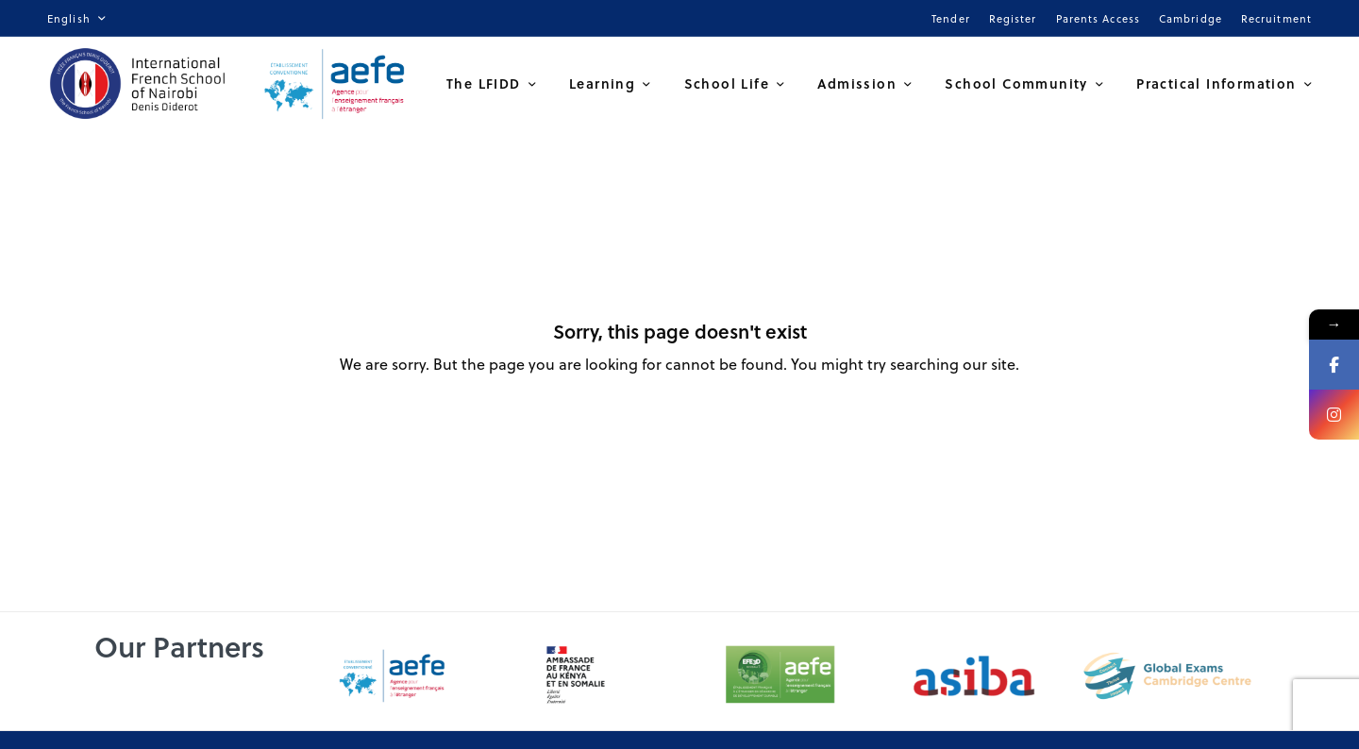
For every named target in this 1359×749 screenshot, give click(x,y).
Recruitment (1276, 18)
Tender (950, 18)
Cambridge (1190, 18)
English (69, 18)
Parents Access (1098, 18)
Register (1013, 18)
